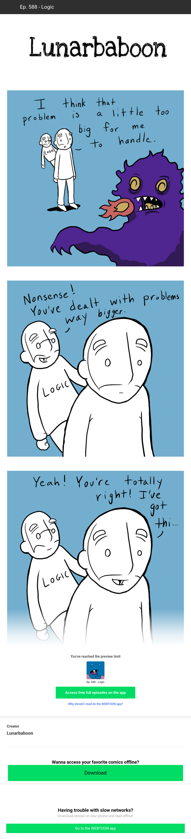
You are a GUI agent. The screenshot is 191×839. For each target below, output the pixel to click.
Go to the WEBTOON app (95, 828)
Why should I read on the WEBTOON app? (95, 704)
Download (95, 773)
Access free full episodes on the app (95, 692)
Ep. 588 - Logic (37, 7)
